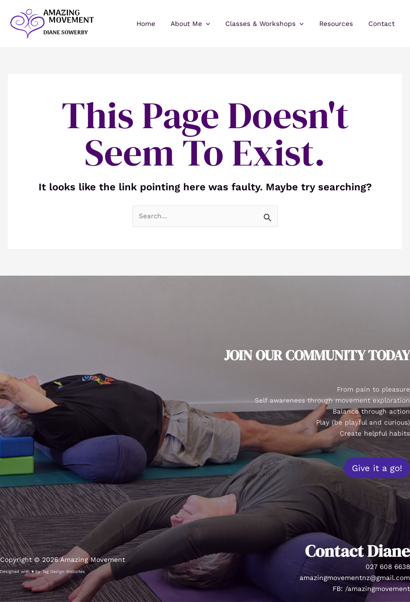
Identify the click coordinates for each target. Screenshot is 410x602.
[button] (213, 23)
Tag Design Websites (63, 571)
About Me (197, 23)
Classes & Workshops (269, 23)
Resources (339, 24)
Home (154, 24)
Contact (382, 24)
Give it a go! (377, 468)
